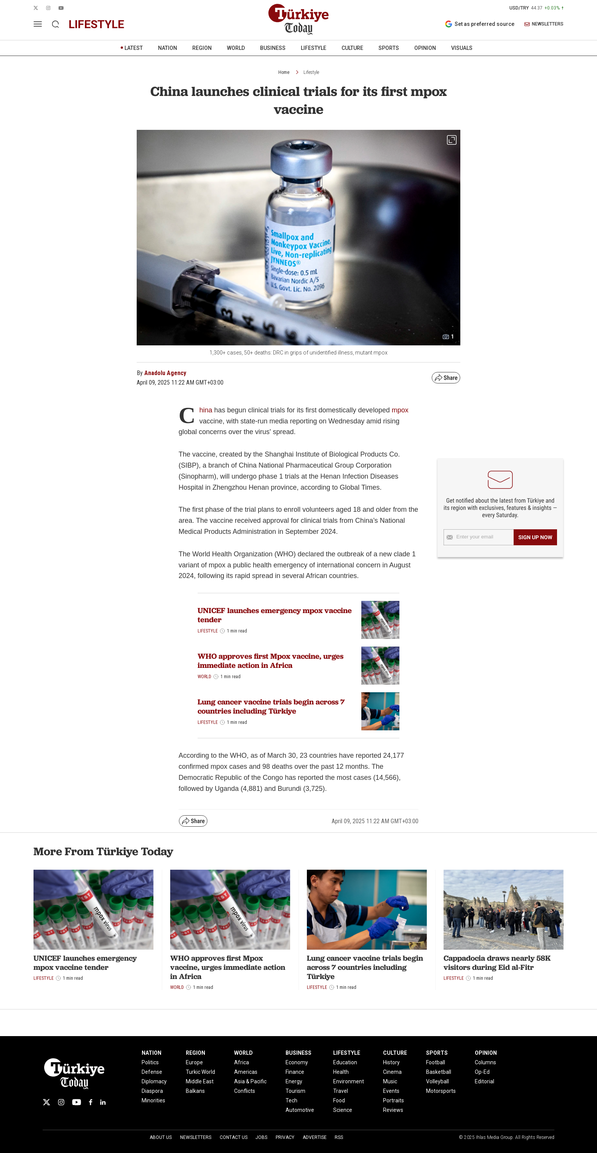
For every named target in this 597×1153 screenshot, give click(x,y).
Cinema (392, 1072)
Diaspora (152, 1091)
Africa (241, 1062)
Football (435, 1062)
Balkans (195, 1091)
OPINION (425, 48)
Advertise (315, 1137)
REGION (202, 48)
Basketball (438, 1072)
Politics (150, 1062)
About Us (161, 1137)
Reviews (393, 1110)
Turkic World (200, 1072)
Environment (348, 1081)
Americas (245, 1072)
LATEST (134, 48)
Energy (294, 1081)
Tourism (295, 1091)
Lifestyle (311, 72)
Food (339, 1100)
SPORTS (388, 48)
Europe (194, 1062)
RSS (339, 1137)
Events (391, 1091)
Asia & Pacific (250, 1081)
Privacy (285, 1137)
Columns (485, 1062)
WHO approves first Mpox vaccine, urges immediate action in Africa (270, 661)
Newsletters (195, 1137)
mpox (400, 410)
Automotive (300, 1110)
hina (205, 410)
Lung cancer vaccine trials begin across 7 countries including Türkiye (271, 706)
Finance (295, 1072)
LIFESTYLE (313, 48)
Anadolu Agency (165, 373)
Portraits (393, 1100)
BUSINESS (273, 48)
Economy (297, 1062)
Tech (291, 1100)
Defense (152, 1072)
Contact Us (233, 1137)
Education (345, 1062)
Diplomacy (154, 1081)
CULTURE (352, 48)
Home (283, 72)
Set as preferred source (479, 24)
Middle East (200, 1081)
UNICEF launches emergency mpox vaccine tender (275, 615)
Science (342, 1110)
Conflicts (244, 1091)
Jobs (261, 1137)
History (391, 1062)
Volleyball (437, 1081)
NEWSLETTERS (543, 24)
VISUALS (461, 48)
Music (390, 1081)
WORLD (236, 48)
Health (341, 1072)
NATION (167, 48)
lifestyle (96, 24)
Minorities (153, 1100)
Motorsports (441, 1091)
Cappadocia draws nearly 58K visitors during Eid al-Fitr (497, 962)
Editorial (484, 1081)
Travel (340, 1091)
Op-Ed (482, 1072)
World (204, 676)
